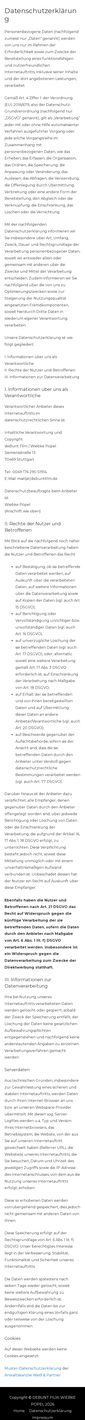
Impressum (42, 1417)
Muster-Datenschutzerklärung (33, 1368)
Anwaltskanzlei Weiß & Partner (33, 1375)
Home (19, 1411)
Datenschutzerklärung (50, 1411)
